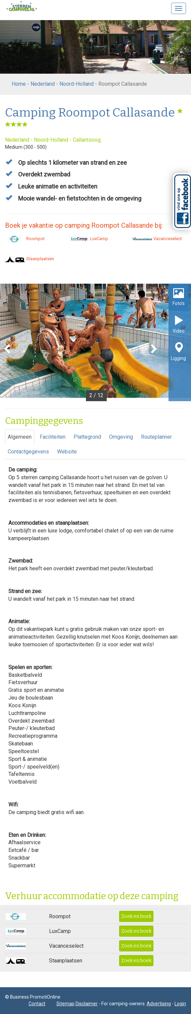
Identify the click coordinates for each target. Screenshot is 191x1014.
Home (19, 84)
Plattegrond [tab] (87, 437)
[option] (95, 342)
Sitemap (65, 1003)
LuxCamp (88, 238)
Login (180, 1003)
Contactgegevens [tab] (28, 451)
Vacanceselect (157, 238)
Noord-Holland (76, 84)
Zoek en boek (136, 916)
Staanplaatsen (29, 258)
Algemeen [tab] (20, 437)
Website (67, 451)
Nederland (43, 84)
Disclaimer (87, 1003)
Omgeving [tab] (121, 437)
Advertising (159, 1003)
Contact (37, 1003)
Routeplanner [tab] (156, 437)
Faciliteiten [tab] (52, 437)
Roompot (25, 238)
